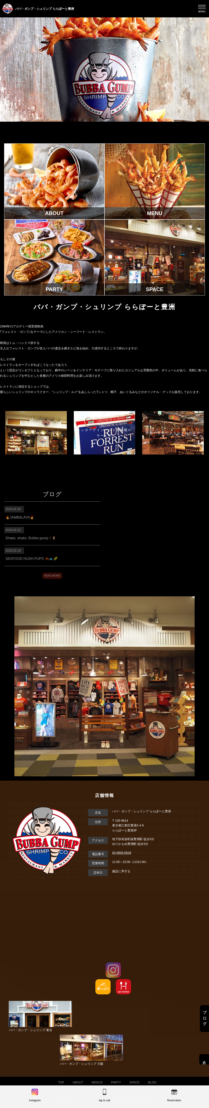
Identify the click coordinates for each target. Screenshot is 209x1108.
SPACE (135, 1082)
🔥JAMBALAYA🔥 (19, 517)
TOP (61, 1082)
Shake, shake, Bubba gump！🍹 (30, 538)
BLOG (152, 1082)
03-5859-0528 (121, 852)
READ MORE (52, 575)
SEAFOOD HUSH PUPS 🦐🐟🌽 (31, 559)
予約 (204, 1059)
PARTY (116, 1082)
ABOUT (78, 1082)
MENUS (97, 1082)
